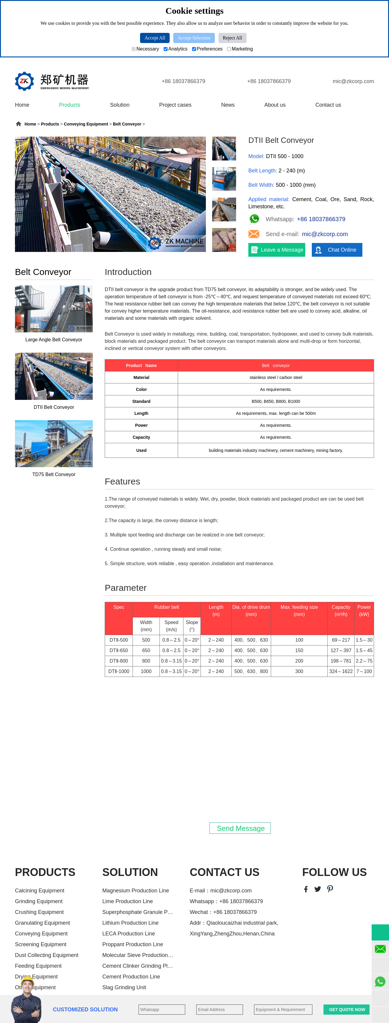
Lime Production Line (127, 901)
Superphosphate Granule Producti (138, 912)
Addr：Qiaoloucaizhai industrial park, (234, 923)
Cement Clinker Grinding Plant (138, 966)
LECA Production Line (128, 934)
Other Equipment (35, 987)
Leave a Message (282, 250)
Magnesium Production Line (135, 891)
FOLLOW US (334, 872)
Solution (120, 105)
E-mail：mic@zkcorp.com (221, 891)
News (228, 105)
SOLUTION (130, 872)
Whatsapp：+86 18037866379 (226, 901)
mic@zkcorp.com (353, 81)
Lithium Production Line (130, 923)
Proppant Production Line (132, 944)
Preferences (207, 49)
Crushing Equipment (39, 912)
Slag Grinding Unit (124, 987)
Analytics (176, 49)
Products (69, 105)
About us (275, 105)
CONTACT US (224, 872)
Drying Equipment (36, 977)
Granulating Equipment (42, 923)
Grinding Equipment (39, 901)
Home (22, 105)
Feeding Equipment (38, 966)
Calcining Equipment (39, 891)
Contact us (328, 105)
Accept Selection (194, 37)
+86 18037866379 (183, 81)
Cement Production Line (131, 977)
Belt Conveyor (127, 124)
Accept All (155, 37)
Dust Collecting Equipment (46, 955)
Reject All (232, 37)
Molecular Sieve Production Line (138, 955)
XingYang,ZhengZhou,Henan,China (232, 934)
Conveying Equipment (86, 124)
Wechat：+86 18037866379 (223, 912)
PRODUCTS (45, 872)
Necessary (145, 49)
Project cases (175, 105)
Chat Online (342, 250)
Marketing (240, 49)
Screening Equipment (40, 944)
